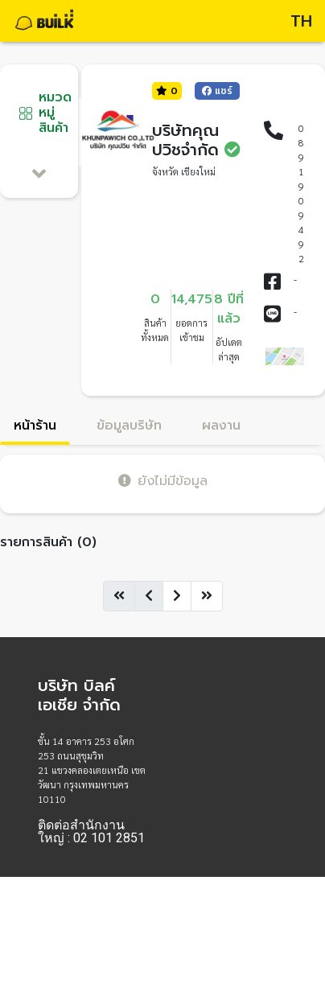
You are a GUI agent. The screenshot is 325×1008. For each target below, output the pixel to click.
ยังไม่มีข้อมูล (163, 481)
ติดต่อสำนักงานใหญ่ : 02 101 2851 (91, 832)
